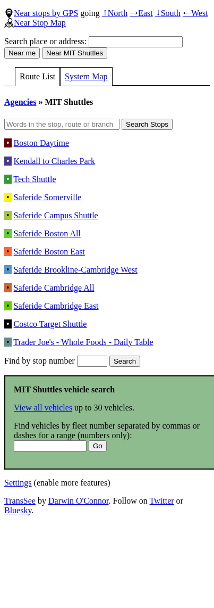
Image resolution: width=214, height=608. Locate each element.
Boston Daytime (41, 142)
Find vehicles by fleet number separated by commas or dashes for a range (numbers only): (107, 435)
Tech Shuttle (34, 179)
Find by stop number (55, 360)
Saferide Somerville (48, 197)
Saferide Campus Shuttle (56, 215)
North (114, 13)
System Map (86, 76)
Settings (18, 482)
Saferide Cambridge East (56, 305)
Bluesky (17, 510)
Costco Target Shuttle (50, 323)
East (141, 13)
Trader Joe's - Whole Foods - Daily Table (83, 342)
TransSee (20, 500)
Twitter (162, 500)
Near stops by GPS (41, 13)
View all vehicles (43, 407)
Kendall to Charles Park (54, 161)
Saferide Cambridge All (54, 287)
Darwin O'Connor (78, 500)
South (168, 13)
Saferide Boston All (47, 233)
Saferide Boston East (49, 251)
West (195, 13)
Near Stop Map (35, 22)
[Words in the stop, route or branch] (61, 124)
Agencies (20, 101)
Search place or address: (93, 41)
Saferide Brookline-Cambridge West (76, 269)
